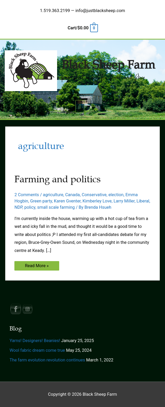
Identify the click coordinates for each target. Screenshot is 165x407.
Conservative (94, 194)
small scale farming (56, 207)
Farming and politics (57, 179)
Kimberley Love (97, 201)
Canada (72, 194)
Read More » (37, 267)
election (116, 194)
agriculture (53, 194)
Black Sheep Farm (108, 65)
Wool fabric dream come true (37, 350)
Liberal (142, 201)
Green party (41, 201)
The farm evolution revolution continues (47, 360)
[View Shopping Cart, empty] (82, 27)
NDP (18, 207)
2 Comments (26, 194)
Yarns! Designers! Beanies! (34, 340)
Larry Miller (123, 201)
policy (29, 207)
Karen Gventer (67, 201)
